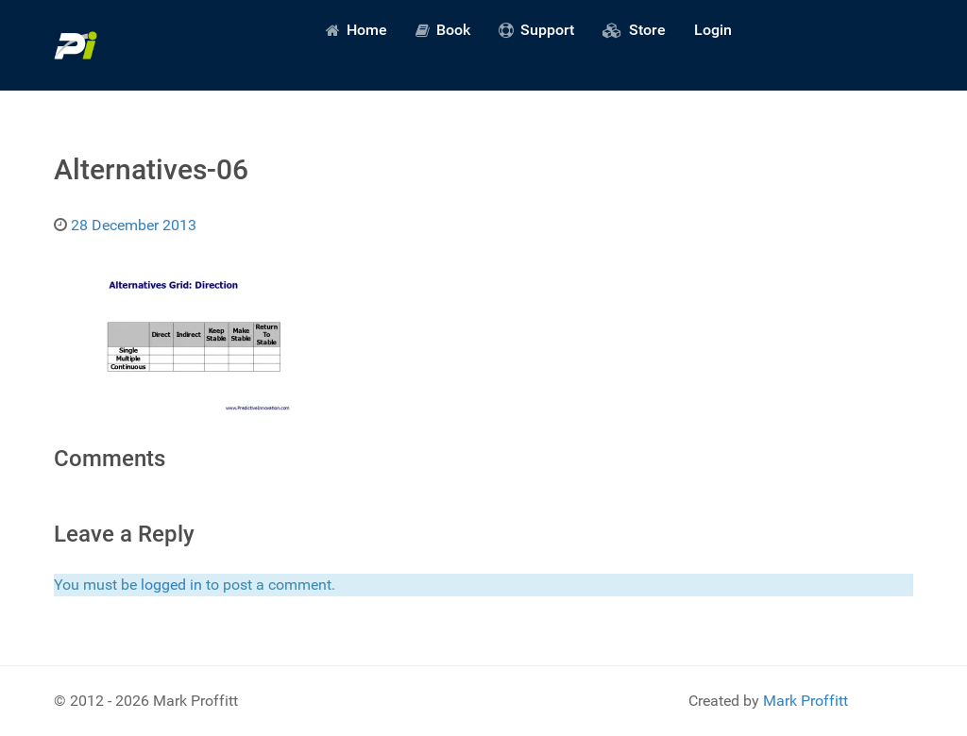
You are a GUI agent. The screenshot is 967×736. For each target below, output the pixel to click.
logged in (171, 585)
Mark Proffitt (805, 701)
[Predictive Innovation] (75, 45)
